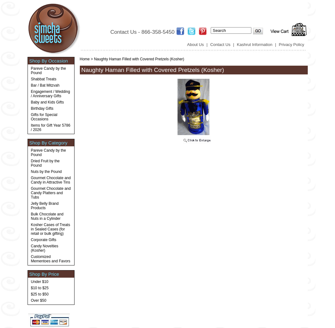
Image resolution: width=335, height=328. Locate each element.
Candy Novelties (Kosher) (44, 248)
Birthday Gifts (42, 108)
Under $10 (40, 282)
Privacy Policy (291, 44)
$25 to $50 (40, 294)
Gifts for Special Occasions (44, 117)
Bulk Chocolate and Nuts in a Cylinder (47, 216)
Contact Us (220, 44)
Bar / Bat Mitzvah (45, 85)
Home (85, 59)
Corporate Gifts (43, 240)
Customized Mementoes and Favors (50, 259)
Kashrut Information (254, 44)
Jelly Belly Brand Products (45, 205)
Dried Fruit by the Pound (45, 163)
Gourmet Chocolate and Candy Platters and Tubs (51, 192)
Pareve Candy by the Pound (48, 70)
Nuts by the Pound (46, 171)
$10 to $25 (40, 288)
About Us (195, 44)
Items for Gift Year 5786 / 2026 (50, 127)
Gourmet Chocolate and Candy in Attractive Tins (51, 180)
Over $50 (38, 300)
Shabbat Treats (43, 79)
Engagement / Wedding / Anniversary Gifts (50, 93)
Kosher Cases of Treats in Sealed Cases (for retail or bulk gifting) (50, 229)
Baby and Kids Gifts (47, 102)
